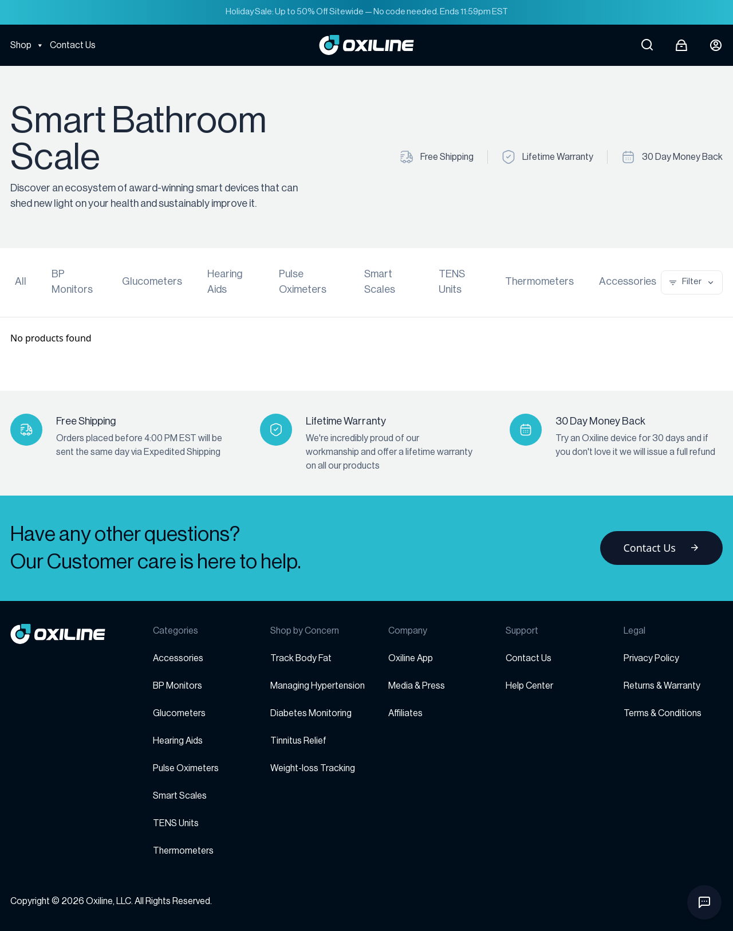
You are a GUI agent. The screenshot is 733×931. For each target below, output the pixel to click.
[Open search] (647, 45)
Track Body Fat (301, 658)
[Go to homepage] (81, 634)
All (20, 281)
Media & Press (416, 685)
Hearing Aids (225, 281)
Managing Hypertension (317, 685)
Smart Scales (379, 281)
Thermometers (539, 281)
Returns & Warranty (662, 685)
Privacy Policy (651, 658)
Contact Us (73, 45)
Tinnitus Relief (298, 740)
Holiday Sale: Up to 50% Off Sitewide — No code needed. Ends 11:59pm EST (367, 11)
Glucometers (152, 281)
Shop (27, 45)
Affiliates (405, 713)
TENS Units (452, 281)
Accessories (627, 281)
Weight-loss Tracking (312, 768)
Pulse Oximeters (302, 281)
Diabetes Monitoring (311, 713)
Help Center (529, 685)
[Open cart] (681, 45)
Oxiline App (410, 658)
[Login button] (716, 45)
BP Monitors (72, 281)
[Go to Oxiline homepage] (366, 45)
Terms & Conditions (663, 713)
